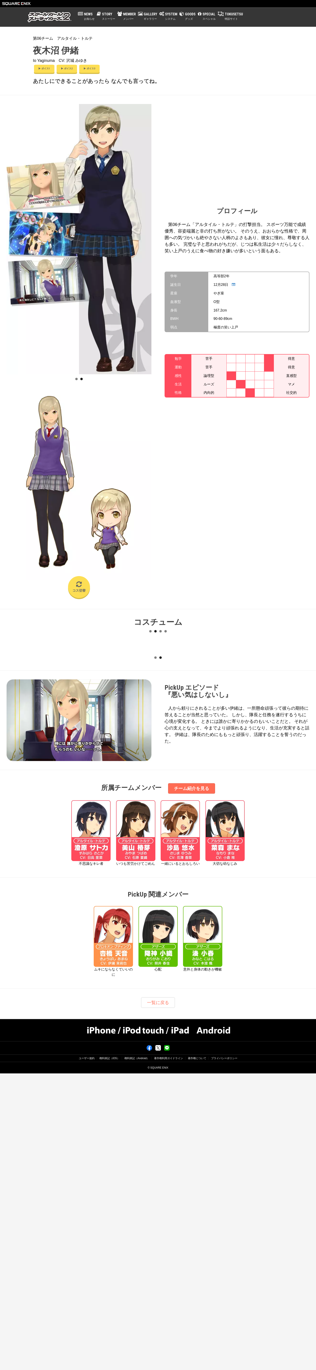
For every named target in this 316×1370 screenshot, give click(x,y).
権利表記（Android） (136, 1354)
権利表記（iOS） (109, 1354)
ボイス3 (89, 68)
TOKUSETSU (234, 16)
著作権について (197, 1354)
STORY (108, 16)
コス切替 (79, 587)
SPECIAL (209, 16)
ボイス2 (67, 68)
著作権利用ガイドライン (168, 1354)
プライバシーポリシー (224, 1354)
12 (165, 780)
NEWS (89, 16)
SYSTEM (171, 16)
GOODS (190, 16)
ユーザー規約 (87, 1354)
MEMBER (129, 16)
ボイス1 (44, 68)
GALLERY (150, 16)
